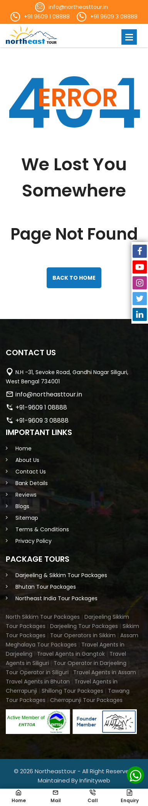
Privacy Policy (33, 541)
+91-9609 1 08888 (41, 407)
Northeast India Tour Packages (56, 598)
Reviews (26, 495)
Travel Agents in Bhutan (38, 681)
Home (23, 448)
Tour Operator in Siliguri (37, 672)
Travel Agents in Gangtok (71, 654)
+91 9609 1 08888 (47, 16)
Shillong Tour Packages (72, 691)
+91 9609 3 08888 (114, 16)
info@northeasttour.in (78, 7)
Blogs (22, 506)
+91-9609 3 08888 (42, 420)
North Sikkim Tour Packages (43, 617)
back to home (74, 278)
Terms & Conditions (42, 529)
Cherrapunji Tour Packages (86, 700)
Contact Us (30, 471)
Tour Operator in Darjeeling (90, 663)
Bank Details (31, 483)
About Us (27, 460)
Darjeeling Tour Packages (84, 626)
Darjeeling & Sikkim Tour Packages (61, 575)
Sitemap (26, 518)
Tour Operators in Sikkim (83, 635)
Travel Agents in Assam (104, 672)
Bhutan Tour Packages (45, 587)
